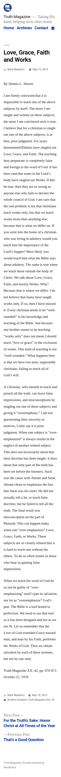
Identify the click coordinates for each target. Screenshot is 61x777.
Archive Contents (17, 699)
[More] (53, 29)
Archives (24, 27)
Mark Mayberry (16, 69)
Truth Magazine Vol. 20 (41, 699)
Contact (41, 27)
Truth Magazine (17, 16)
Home (9, 27)
